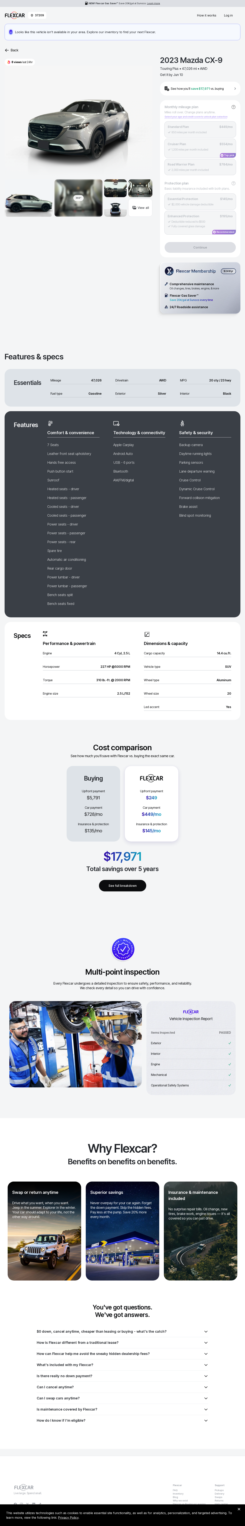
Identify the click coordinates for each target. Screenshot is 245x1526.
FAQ (175, 1490)
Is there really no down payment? (122, 1376)
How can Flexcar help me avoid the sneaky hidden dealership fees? (122, 1353)
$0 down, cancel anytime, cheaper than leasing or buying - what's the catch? (122, 1331)
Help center (221, 1504)
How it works (206, 15)
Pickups (219, 1490)
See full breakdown (123, 886)
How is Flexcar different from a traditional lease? (122, 1342)
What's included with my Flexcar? (122, 1365)
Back (11, 50)
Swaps (218, 1497)
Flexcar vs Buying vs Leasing (189, 1504)
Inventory (178, 1493)
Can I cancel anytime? (122, 1387)
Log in (228, 15)
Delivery (219, 1493)
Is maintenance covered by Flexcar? (122, 1409)
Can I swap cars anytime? (122, 1398)
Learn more (153, 3)
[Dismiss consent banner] (238, 1509)
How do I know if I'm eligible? (122, 1420)
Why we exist (180, 1500)
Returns (219, 1500)
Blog (175, 1497)
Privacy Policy (68, 1517)
